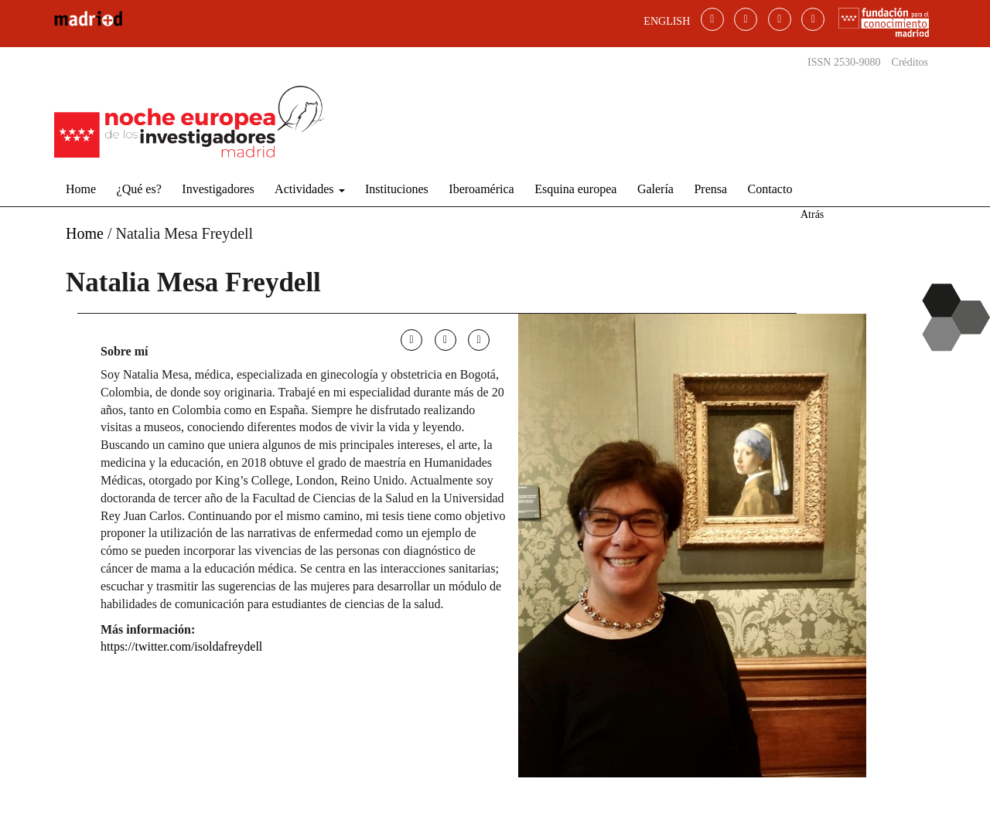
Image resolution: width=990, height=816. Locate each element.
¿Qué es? (139, 189)
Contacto (770, 189)
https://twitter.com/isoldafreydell (181, 646)
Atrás (812, 214)
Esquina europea (575, 189)
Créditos (910, 62)
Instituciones (396, 189)
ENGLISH (667, 21)
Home (81, 189)
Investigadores (218, 189)
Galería (655, 189)
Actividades (309, 189)
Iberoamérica (481, 189)
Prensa (710, 189)
